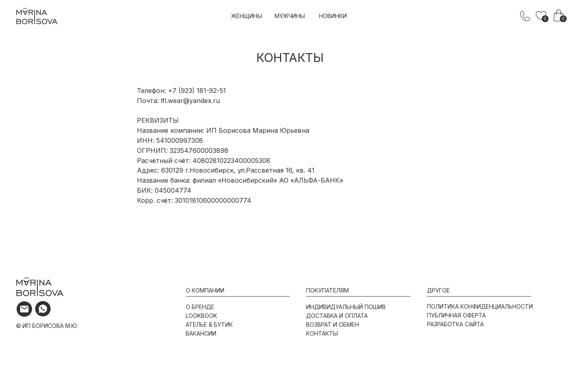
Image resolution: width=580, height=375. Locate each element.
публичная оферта (456, 315)
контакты (322, 333)
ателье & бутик (209, 324)
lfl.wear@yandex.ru (190, 101)
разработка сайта (455, 324)
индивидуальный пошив (346, 306)
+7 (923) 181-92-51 (197, 91)
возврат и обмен (332, 324)
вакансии (201, 333)
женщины (246, 15)
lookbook (201, 315)
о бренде (200, 306)
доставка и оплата (337, 315)
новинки (333, 15)
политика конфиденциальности (480, 306)
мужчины (290, 15)
